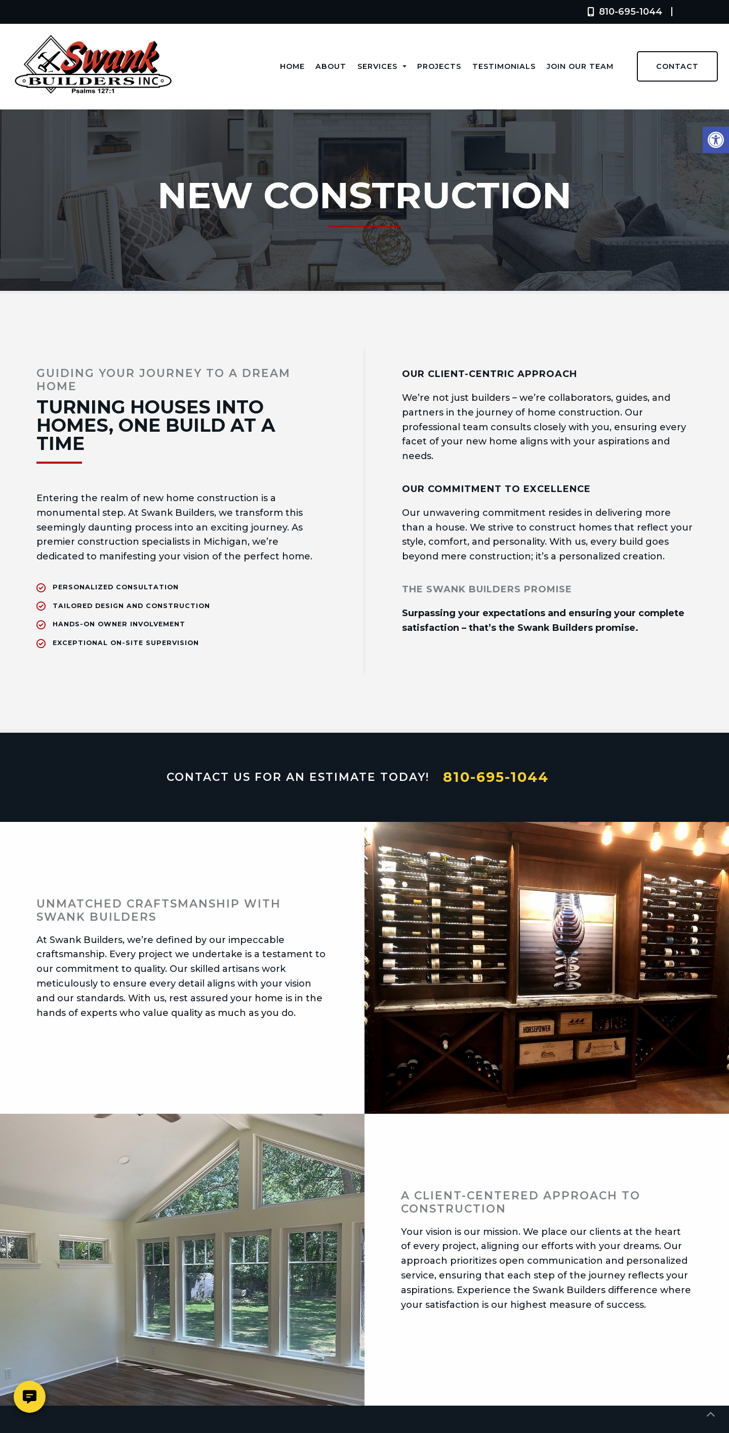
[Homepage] (93, 104)
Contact (677, 66)
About (330, 66)
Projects (439, 66)
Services (382, 66)
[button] (716, 140)
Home (292, 66)
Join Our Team (580, 66)
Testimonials (504, 66)
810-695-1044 (622, 11)
